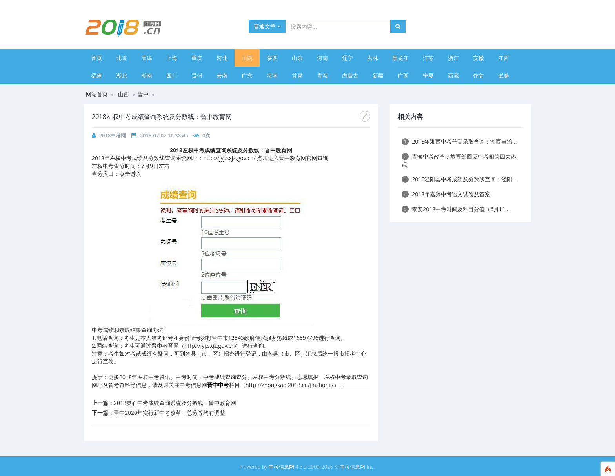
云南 (222, 75)
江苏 (428, 58)
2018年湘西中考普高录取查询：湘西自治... (459, 141)
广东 (247, 75)
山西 (247, 58)
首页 (96, 58)
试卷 (503, 75)
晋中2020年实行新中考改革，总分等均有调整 (169, 412)
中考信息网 (281, 466)
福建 (96, 75)
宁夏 (428, 75)
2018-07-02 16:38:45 (164, 135)
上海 (171, 58)
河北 (222, 58)
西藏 (453, 75)
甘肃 (297, 75)
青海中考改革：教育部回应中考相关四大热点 (459, 160)
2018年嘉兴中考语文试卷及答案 (446, 194)
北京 (121, 58)
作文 (478, 75)
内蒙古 (350, 75)
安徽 (478, 58)
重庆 (196, 58)
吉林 (372, 58)
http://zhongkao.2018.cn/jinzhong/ (290, 384)
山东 (297, 58)
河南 (322, 58)
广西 (403, 75)
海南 (272, 75)
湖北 (121, 75)
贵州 (196, 75)
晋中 (143, 94)
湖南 (146, 75)
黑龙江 (400, 58)
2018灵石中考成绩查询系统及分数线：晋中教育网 (175, 403)
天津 (146, 58)
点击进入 (130, 173)
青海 (322, 75)
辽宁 (347, 58)
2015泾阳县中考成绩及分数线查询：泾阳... (459, 179)
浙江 (453, 58)
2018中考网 (112, 135)
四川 (171, 75)
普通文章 (267, 26)
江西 (503, 58)
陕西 (272, 58)
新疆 (378, 75)
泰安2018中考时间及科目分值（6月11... (455, 209)
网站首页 (97, 94)
